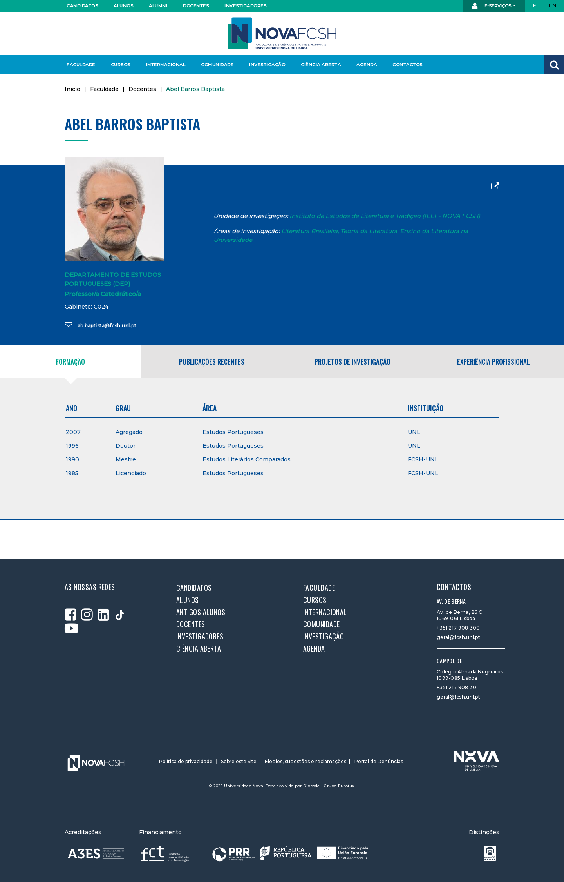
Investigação (267, 64)
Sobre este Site (239, 761)
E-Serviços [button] (492, 6)
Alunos (123, 6)
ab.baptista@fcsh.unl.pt (100, 325)
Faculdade (81, 64)
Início (72, 89)
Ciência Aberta (320, 64)
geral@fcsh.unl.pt (458, 637)
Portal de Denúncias (378, 761)
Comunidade (217, 64)
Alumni (158, 6)
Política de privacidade (186, 761)
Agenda (366, 64)
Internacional (165, 64)
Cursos (120, 64)
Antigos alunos (200, 612)
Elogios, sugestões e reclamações (305, 761)
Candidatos (82, 6)
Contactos (407, 64)
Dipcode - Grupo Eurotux (329, 785)
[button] (554, 64)
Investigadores (245, 6)
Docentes (196, 6)
